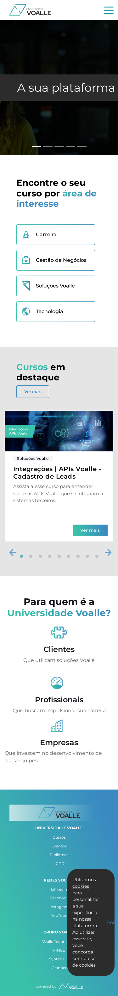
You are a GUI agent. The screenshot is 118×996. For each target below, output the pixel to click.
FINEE (59, 950)
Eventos (59, 846)
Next (106, 551)
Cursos (59, 837)
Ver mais (32, 391)
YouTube (59, 915)
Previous (11, 551)
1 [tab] (21, 556)
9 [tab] (97, 556)
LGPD (59, 863)
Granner (59, 967)
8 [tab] (87, 556)
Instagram (59, 906)
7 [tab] (78, 556)
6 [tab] (68, 556)
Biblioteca (59, 854)
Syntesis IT (59, 959)
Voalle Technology (59, 941)
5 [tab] (59, 556)
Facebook (59, 898)
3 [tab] (40, 556)
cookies (80, 886)
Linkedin (59, 889)
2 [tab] (31, 556)
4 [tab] (50, 556)
